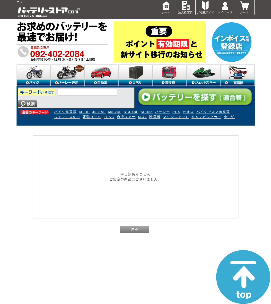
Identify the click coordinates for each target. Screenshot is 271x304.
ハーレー (162, 112)
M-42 (142, 117)
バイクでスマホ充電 (213, 112)
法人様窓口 (185, 7)
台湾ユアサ (126, 117)
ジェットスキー (67, 117)
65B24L (114, 112)
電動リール (92, 117)
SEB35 (147, 112)
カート (244, 7)
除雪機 (154, 117)
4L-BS (84, 112)
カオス (188, 112)
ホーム (166, 7)
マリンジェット (176, 117)
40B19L (98, 112)
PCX (176, 112)
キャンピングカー (206, 117)
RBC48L (131, 112)
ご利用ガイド (205, 7)
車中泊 (229, 117)
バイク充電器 (65, 112)
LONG (109, 117)
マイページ (225, 7)
